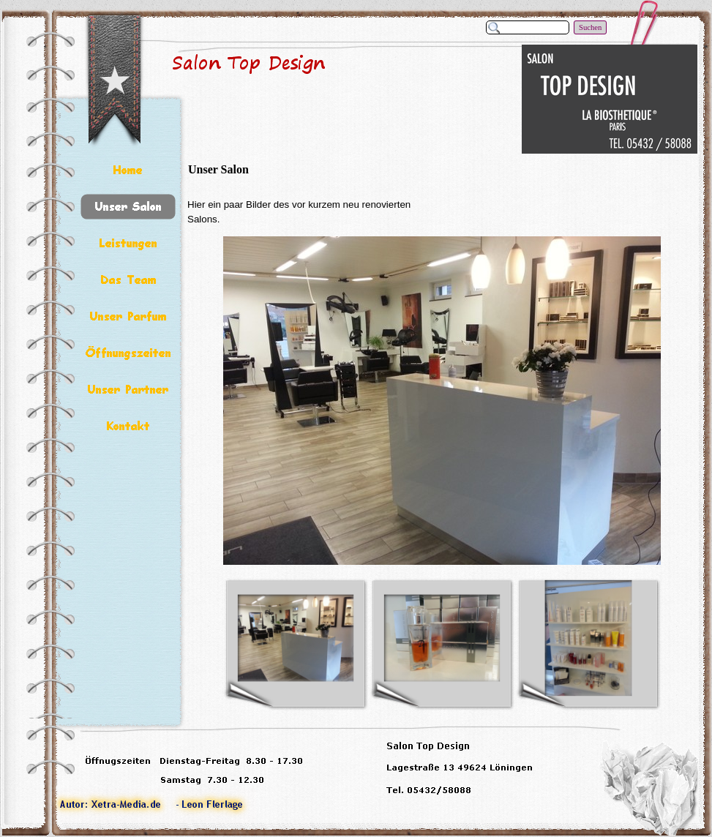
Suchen (590, 27)
